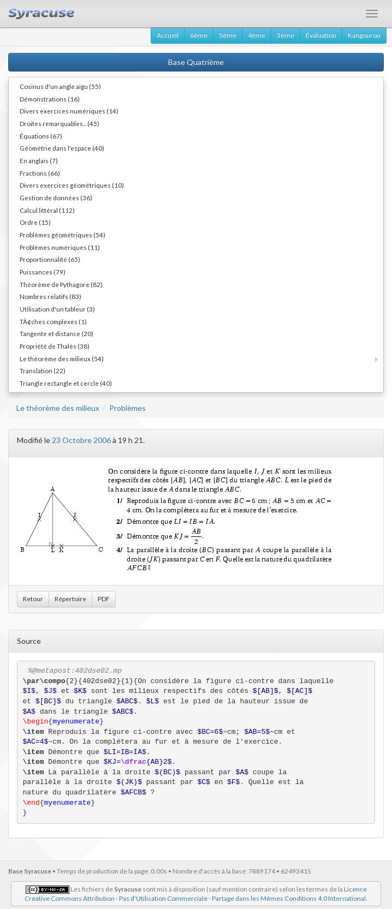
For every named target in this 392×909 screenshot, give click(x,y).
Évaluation (321, 35)
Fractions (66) (40, 173)
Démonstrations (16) (50, 99)
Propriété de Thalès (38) (55, 346)
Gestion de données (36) (56, 197)
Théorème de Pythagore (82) (61, 284)
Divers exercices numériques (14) (69, 111)
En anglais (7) (39, 160)
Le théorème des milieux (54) (62, 358)
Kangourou (364, 35)
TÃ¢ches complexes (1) (53, 321)
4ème (256, 35)
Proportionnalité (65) (50, 259)
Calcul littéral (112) (47, 210)
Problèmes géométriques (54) (62, 234)
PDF (104, 599)
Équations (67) (41, 136)
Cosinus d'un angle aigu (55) (60, 86)
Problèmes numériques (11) (60, 247)
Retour (33, 599)
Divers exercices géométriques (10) (72, 185)
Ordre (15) (35, 222)
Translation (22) (43, 370)
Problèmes (127, 407)
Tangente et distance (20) (56, 333)
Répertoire (70, 599)
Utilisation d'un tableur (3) (57, 309)
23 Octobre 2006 (81, 440)
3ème (285, 35)
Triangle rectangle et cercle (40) (66, 383)
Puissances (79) (43, 272)
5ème (227, 35)
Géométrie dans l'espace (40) (62, 148)
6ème (198, 35)
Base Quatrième (196, 62)
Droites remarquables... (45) (59, 123)
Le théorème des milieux (57, 407)
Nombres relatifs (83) (50, 296)
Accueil (168, 35)
